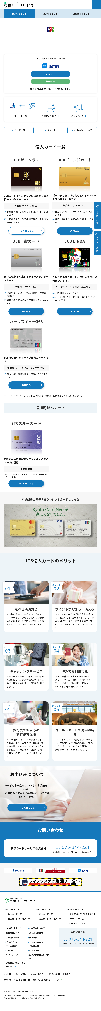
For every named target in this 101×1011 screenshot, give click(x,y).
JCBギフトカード (14, 936)
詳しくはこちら (26, 231)
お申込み (74, 231)
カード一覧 (19, 130)
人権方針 (10, 958)
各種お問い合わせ (97, 217)
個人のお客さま (19, 13)
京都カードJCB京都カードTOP (33, 988)
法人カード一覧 (46, 922)
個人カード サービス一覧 (19, 927)
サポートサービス (78, 927)
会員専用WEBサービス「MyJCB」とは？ (50, 89)
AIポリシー (34, 958)
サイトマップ (12, 963)
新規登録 (50, 81)
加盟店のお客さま (81, 13)
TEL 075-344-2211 (72, 852)
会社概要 (33, 946)
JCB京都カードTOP (61, 982)
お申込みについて (83, 130)
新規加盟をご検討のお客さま (82, 922)
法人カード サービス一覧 (50, 927)
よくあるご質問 (97, 244)
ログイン (50, 74)
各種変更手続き (13, 946)
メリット (51, 130)
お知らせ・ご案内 (78, 932)
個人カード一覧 (15, 922)
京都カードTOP (24, 982)
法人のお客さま (50, 13)
